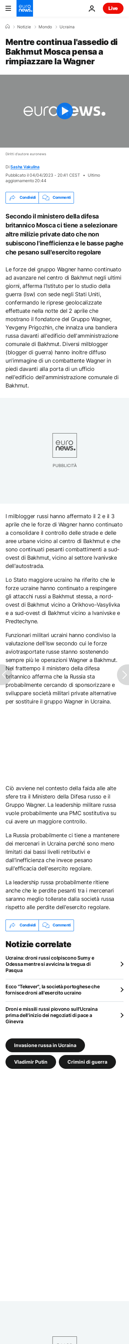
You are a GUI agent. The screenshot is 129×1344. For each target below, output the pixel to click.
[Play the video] (64, 111)
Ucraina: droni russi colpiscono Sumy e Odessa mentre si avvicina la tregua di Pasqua (50, 964)
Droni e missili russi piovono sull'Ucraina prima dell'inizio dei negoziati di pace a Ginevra (51, 1015)
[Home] (8, 26)
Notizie (24, 27)
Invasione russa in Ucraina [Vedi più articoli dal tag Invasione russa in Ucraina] (45, 1045)
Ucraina (67, 27)
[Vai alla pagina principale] (25, 8)
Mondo (45, 27)
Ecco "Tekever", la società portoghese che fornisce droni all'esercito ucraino (53, 989)
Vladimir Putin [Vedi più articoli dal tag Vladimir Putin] (30, 1061)
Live (113, 8)
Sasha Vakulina (25, 166)
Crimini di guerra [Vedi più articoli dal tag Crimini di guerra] (87, 1061)
